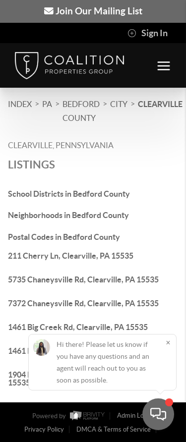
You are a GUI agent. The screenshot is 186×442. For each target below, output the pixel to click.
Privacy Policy (44, 429)
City (118, 104)
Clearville (160, 104)
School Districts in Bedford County (69, 193)
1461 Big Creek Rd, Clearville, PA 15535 (78, 327)
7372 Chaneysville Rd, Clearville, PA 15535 (83, 303)
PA (47, 104)
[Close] (168, 342)
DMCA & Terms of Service (113, 429)
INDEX (20, 104)
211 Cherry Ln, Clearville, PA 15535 (70, 256)
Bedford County (81, 111)
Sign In (147, 33)
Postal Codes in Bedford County (64, 236)
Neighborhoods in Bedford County (68, 215)
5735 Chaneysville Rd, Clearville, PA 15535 (83, 279)
